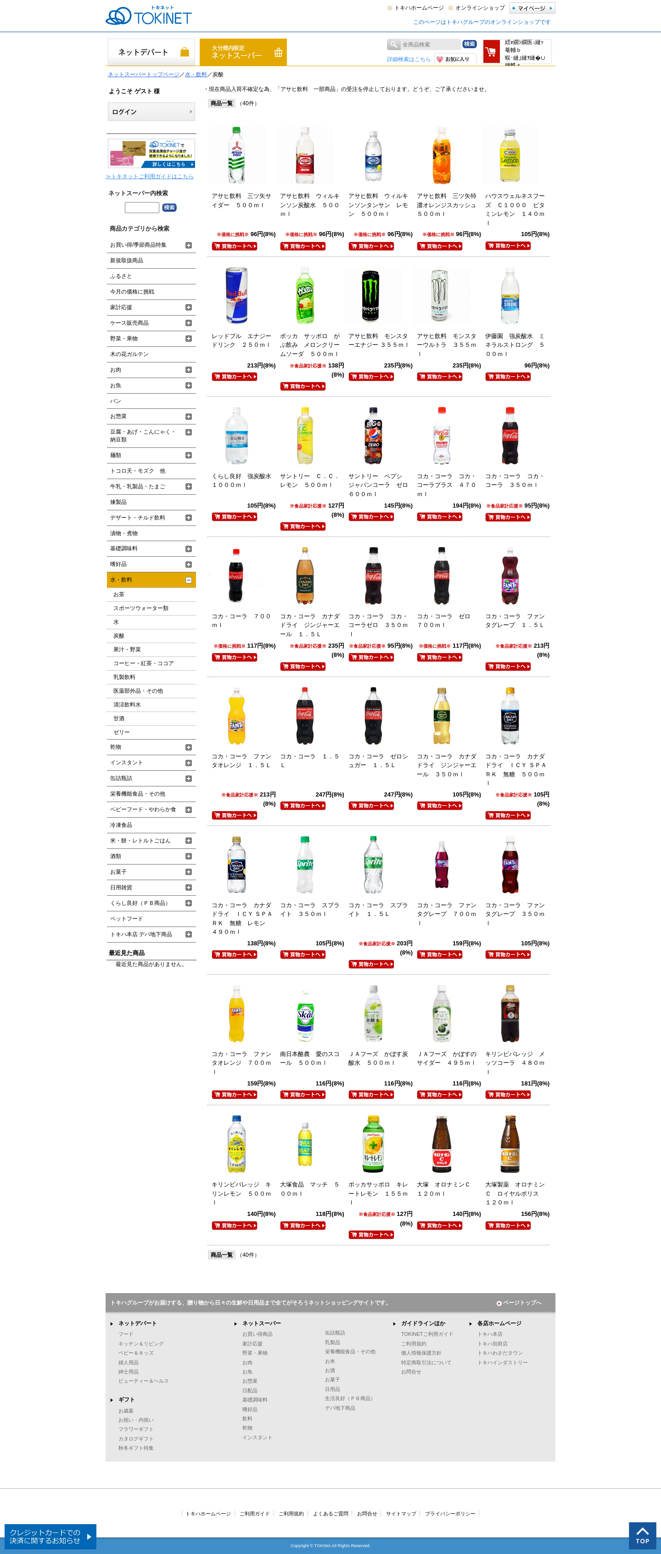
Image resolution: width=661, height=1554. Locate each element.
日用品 (332, 1389)
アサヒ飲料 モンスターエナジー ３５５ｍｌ (379, 341)
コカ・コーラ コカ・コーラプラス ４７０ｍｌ (446, 485)
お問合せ (411, 1371)
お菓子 (118, 872)
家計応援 (121, 307)
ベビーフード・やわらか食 (143, 809)
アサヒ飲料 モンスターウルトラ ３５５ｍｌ (446, 345)
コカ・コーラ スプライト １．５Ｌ (378, 910)
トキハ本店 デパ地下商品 (141, 934)
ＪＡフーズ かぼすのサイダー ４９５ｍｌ (446, 1059)
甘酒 (118, 718)
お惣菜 (118, 416)
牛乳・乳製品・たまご (137, 486)
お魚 (115, 385)
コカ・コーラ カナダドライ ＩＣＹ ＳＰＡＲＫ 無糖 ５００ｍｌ (516, 770)
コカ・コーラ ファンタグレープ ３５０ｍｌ (515, 914)
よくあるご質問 (330, 1513)
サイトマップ (401, 1513)
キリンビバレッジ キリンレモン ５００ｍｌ (241, 1193)
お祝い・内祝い (136, 1420)
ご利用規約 (413, 1343)
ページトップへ (519, 1303)
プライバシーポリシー (450, 1513)
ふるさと (121, 276)
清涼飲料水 (127, 704)
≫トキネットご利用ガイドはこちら (150, 176)
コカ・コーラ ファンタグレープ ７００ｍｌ (446, 914)
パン (115, 401)
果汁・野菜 (127, 649)
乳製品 (332, 1342)
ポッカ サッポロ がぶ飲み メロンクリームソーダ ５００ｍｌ (310, 345)
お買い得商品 (257, 1334)
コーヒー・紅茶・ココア (143, 663)
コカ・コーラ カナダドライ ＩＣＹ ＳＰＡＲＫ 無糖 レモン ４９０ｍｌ (242, 919)
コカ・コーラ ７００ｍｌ (241, 621)
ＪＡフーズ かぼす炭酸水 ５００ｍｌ (378, 1059)
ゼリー (121, 732)
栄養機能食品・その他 (137, 794)
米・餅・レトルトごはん (140, 840)
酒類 (115, 856)
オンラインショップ (480, 8)
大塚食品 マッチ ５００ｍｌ (310, 1189)
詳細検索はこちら (409, 59)
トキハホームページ (419, 8)
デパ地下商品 (340, 1408)
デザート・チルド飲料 (137, 517)
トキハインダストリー (502, 1362)
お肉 (115, 370)
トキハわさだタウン (500, 1353)
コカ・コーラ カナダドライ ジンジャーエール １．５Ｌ (310, 625)
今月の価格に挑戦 (132, 291)
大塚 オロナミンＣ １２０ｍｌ (446, 1189)
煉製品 (118, 502)
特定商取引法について (426, 1362)
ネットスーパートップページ (143, 74)
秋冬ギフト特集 (136, 1448)
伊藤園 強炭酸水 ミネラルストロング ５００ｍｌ (515, 345)
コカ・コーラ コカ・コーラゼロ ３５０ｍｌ (378, 625)
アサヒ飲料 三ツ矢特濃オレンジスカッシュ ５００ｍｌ (449, 204)
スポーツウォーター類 (140, 608)
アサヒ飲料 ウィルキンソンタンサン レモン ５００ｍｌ (378, 204)
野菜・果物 (124, 338)
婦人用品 (128, 1362)
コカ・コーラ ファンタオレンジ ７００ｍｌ (241, 1063)
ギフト (126, 1399)
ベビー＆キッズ (136, 1353)
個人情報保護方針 (421, 1353)
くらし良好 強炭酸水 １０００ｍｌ (244, 481)
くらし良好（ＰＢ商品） (140, 903)
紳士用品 (128, 1371)
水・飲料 (196, 74)
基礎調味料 (124, 548)
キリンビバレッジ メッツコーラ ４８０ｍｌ (515, 1063)
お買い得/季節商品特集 (138, 245)
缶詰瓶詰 (121, 778)
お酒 (330, 1370)
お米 (330, 1361)
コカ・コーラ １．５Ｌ (310, 761)
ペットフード (126, 918)
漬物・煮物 (124, 533)
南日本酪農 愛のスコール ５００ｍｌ (310, 1059)
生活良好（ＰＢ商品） (350, 1398)
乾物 (115, 747)
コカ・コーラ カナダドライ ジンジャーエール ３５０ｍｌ (446, 765)
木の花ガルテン (129, 354)
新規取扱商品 (126, 260)
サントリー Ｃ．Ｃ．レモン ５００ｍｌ (310, 481)
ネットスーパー (261, 1323)
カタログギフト (136, 1438)
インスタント (126, 762)
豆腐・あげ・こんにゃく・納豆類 (143, 436)
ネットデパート (137, 1323)
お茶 (118, 594)
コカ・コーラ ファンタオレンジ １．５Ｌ (241, 761)
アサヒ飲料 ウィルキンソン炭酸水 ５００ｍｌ (310, 204)
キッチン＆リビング (141, 1343)
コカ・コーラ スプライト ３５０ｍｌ (310, 910)
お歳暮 (126, 1410)
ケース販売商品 (129, 323)
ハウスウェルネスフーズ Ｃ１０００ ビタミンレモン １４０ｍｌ (515, 209)
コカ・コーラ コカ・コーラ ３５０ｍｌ (515, 481)
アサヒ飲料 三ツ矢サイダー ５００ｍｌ (241, 200)
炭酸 (118, 636)
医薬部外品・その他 (138, 691)
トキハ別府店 (492, 1343)
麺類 (115, 455)
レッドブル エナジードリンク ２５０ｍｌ (241, 341)
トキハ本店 (490, 1334)
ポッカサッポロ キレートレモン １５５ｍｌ (378, 1193)
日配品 (250, 1390)
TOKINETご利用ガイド (427, 1334)
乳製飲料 (124, 677)
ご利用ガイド (255, 1513)
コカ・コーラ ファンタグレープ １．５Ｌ (515, 621)
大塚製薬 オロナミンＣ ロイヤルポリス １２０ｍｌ (515, 1193)
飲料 (247, 1418)
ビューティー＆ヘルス (143, 1381)
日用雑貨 (121, 887)
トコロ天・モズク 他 (137, 471)
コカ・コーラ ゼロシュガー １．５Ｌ (378, 761)
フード (126, 1334)
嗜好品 (118, 564)
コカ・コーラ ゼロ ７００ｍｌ (446, 621)
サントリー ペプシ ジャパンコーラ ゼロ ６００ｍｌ (381, 485)
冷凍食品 (121, 825)
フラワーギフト (136, 1429)
